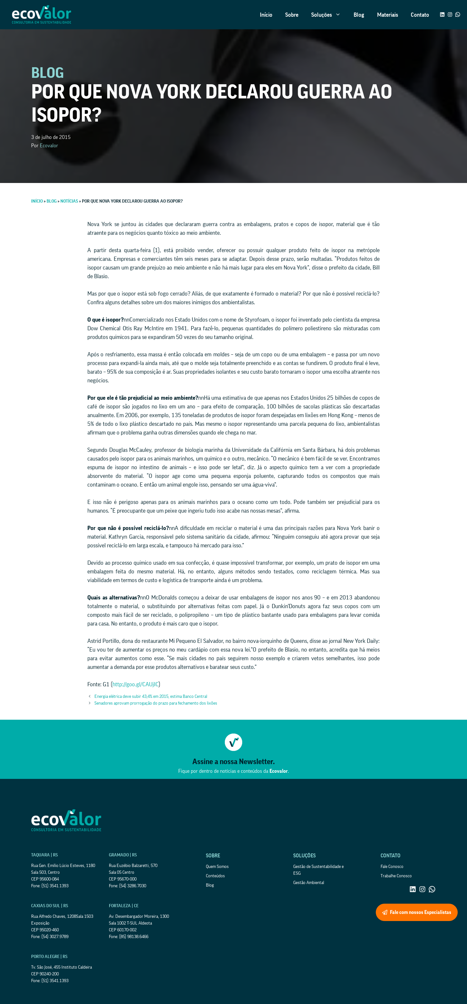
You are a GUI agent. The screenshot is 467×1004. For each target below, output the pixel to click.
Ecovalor (49, 145)
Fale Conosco (392, 866)
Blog (359, 15)
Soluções (329, 14)
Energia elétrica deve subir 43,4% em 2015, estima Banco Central (150, 696)
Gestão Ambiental (308, 883)
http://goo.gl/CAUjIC (135, 684)
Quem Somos (217, 866)
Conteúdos (215, 876)
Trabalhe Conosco (396, 876)
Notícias (69, 201)
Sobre (291, 15)
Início (266, 15)
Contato (420, 15)
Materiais (387, 15)
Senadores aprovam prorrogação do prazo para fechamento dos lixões (155, 703)
